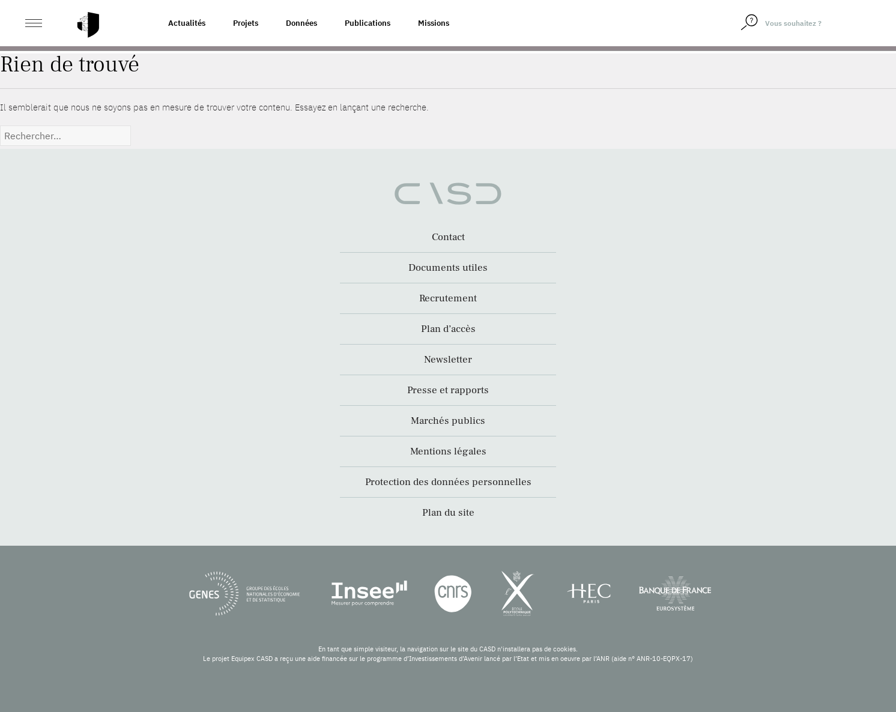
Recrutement (448, 298)
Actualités (186, 23)
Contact (448, 237)
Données (301, 23)
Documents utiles (448, 267)
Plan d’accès (448, 329)
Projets (245, 23)
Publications (367, 23)
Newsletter (448, 359)
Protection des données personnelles (448, 482)
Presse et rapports (448, 390)
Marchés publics (448, 420)
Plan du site (448, 512)
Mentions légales (448, 451)
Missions (433, 23)
